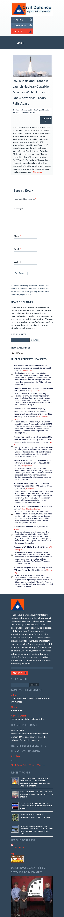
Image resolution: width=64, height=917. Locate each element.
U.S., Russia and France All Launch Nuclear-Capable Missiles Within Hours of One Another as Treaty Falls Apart (31, 92)
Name (17, 239)
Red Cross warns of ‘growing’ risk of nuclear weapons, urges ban (31, 296)
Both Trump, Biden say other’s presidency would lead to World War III (36, 809)
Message (19, 208)
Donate (17, 676)
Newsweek (38, 172)
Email (17, 252)
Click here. (16, 759)
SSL (12, 857)
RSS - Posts (17, 850)
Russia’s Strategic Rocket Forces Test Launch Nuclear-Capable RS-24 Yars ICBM (30, 290)
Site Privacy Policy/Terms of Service (28, 768)
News (32, 112)
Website (18, 265)
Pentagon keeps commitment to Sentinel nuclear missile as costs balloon (36, 797)
